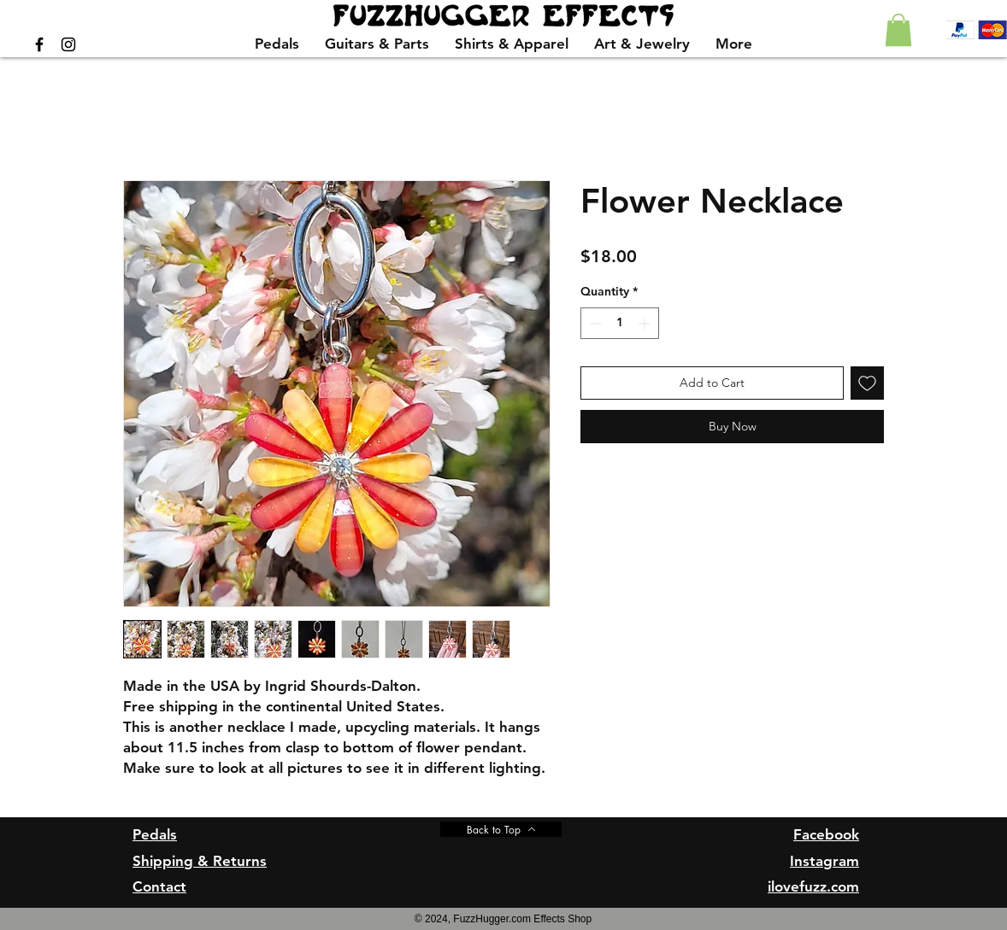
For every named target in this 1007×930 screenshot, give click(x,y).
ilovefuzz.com (813, 886)
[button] (898, 30)
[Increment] (646, 323)
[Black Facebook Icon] (39, 44)
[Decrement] (593, 323)
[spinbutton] (619, 323)
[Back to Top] (501, 829)
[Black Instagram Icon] (68, 44)
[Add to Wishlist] (867, 383)
